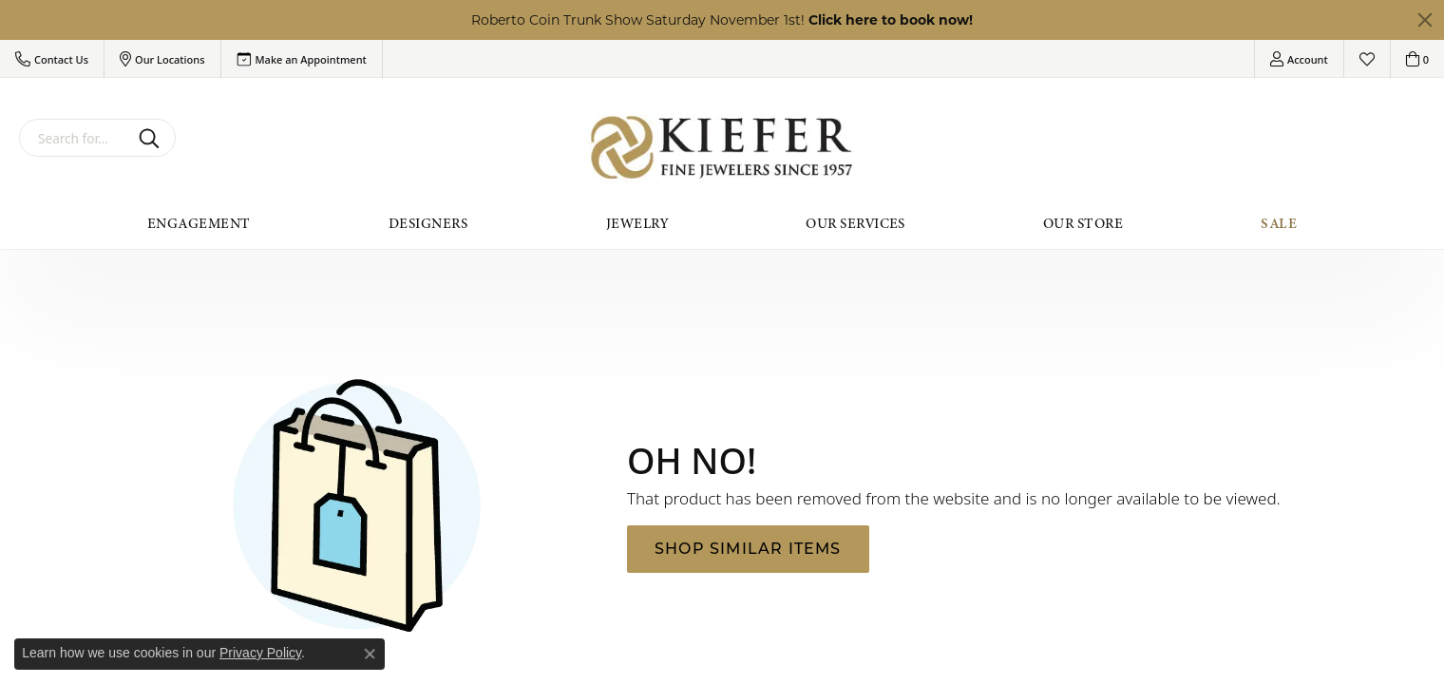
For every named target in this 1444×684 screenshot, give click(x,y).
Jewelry (637, 223)
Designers (428, 223)
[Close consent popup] (369, 653)
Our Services (855, 223)
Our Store (1083, 223)
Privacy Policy (260, 652)
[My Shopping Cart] (1417, 59)
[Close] (1425, 20)
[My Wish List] (1367, 59)
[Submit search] (152, 138)
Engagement (199, 223)
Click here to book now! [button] (890, 19)
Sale (1279, 223)
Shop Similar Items (748, 549)
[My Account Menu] (1299, 59)
